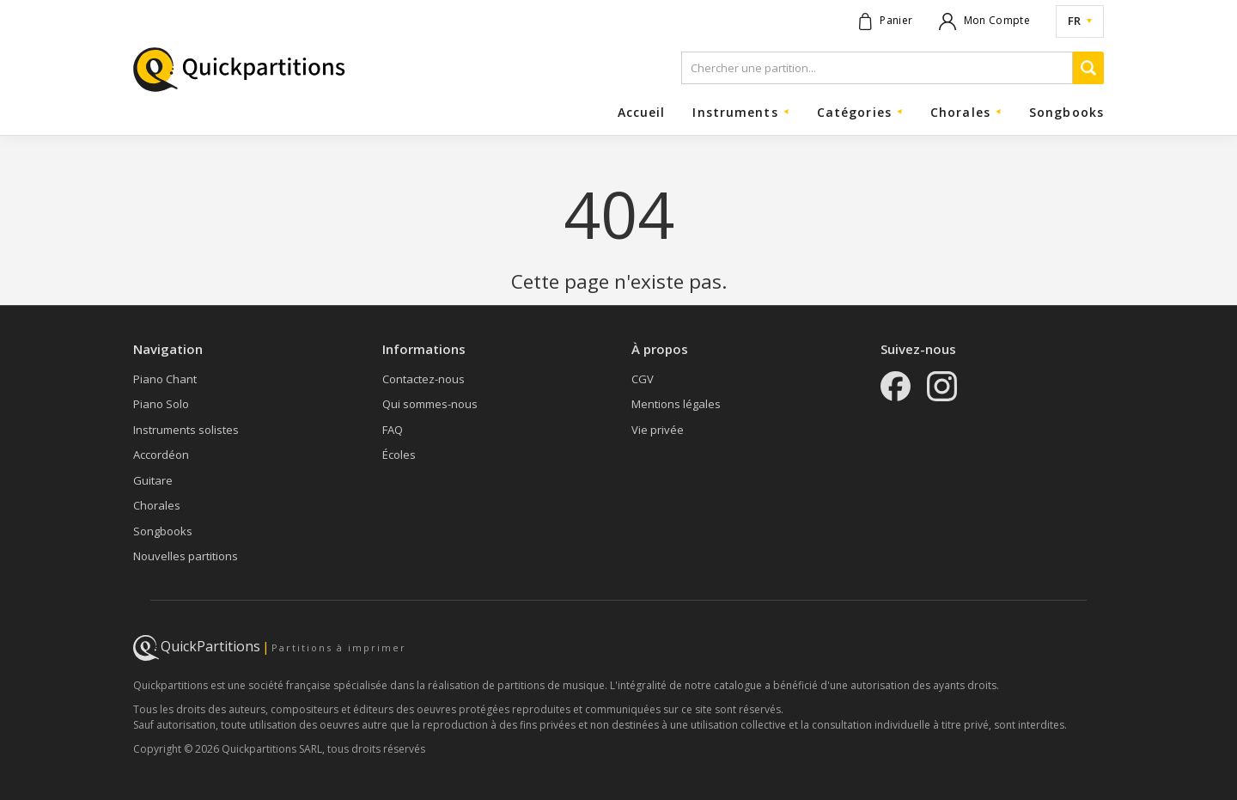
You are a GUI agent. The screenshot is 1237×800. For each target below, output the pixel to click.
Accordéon (161, 454)
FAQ (392, 429)
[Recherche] (1088, 68)
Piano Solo (161, 404)
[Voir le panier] (885, 21)
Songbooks (1066, 112)
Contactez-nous (423, 379)
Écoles (399, 454)
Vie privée (657, 429)
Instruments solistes (186, 429)
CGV (642, 379)
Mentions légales (676, 404)
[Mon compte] (985, 21)
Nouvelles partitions (185, 556)
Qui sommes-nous (430, 404)
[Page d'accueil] (240, 72)
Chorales (156, 505)
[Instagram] (942, 388)
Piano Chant (165, 379)
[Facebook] (896, 388)
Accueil (642, 112)
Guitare (153, 480)
